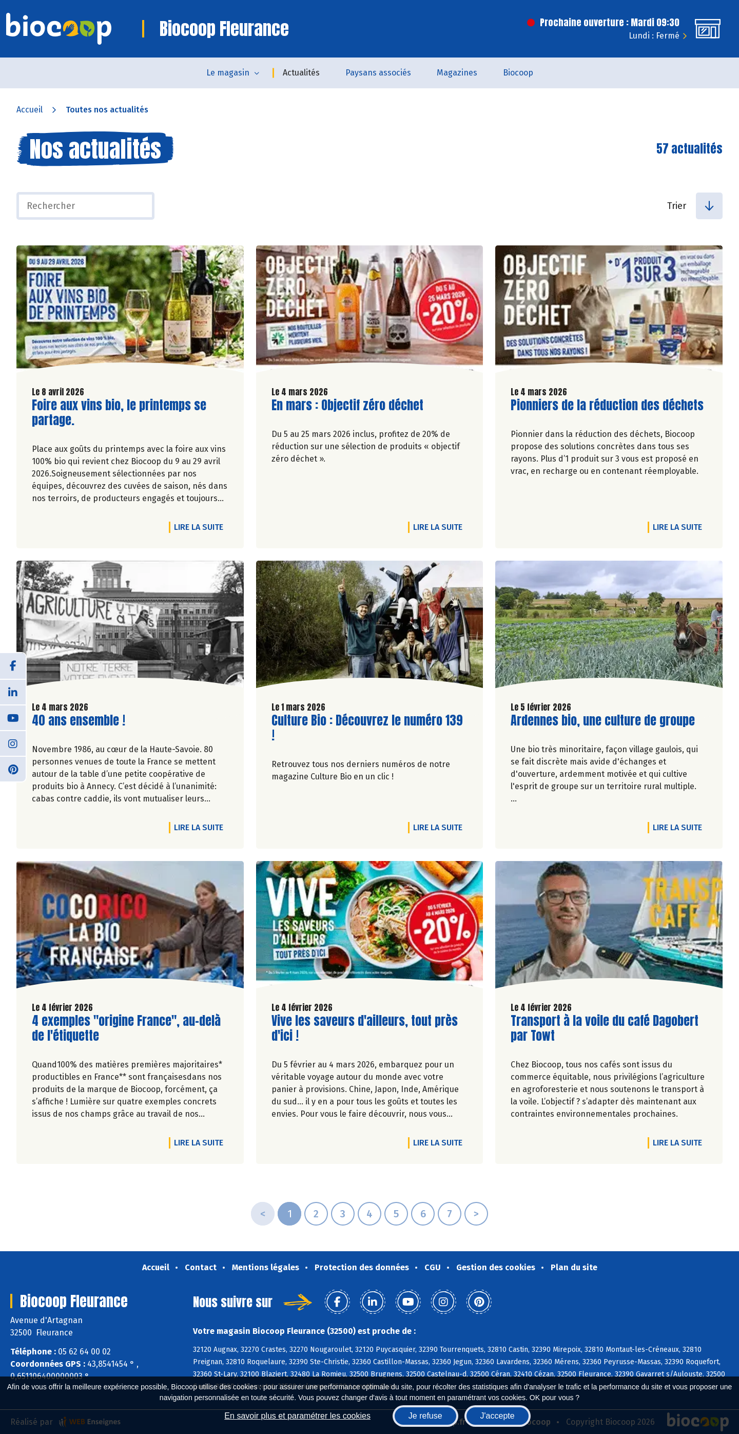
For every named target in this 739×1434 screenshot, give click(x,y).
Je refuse (425, 1415)
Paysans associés (378, 73)
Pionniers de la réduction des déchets (607, 405)
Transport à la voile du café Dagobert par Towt (604, 1028)
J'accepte (497, 1415)
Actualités (301, 73)
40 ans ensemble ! (78, 720)
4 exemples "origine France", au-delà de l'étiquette (126, 1028)
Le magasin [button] (227, 73)
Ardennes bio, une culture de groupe (603, 720)
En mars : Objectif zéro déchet (347, 405)
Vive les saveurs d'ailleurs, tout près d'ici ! (364, 1028)
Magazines (457, 73)
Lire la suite (201, 527)
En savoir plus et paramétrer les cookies (297, 1415)
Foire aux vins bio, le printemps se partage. (119, 413)
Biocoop (518, 73)
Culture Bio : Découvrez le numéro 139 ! (367, 728)
